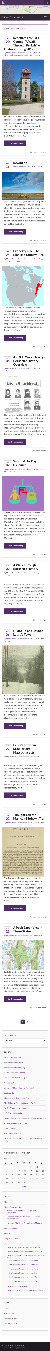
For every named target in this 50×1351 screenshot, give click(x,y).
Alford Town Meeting (13, 1207)
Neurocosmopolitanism (13, 1062)
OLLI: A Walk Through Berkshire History (23, 1247)
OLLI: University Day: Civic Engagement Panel (26, 1290)
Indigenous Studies (12, 1239)
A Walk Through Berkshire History (25, 566)
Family (26, 639)
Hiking (40, 53)
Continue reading (15, 143)
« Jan (24, 1186)
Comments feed (10, 1318)
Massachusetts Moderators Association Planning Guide (23, 1218)
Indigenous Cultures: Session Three (24, 1277)
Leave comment (39, 152)
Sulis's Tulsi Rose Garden (14, 1072)
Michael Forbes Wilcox (12, 17)
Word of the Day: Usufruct (25, 463)
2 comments (41, 450)
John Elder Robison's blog (14, 1067)
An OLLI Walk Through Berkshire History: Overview (29, 360)
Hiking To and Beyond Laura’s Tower (28, 632)
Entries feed (9, 1313)
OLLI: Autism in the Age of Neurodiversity (24, 1251)
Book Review (29, 469)
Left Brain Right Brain (13, 1113)
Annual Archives (11, 1228)
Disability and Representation (16, 1098)
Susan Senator (10, 1128)
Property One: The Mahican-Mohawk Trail (29, 252)
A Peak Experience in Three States (27, 929)
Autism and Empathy (12, 1057)
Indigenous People (16, 55)
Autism (7, 1233)
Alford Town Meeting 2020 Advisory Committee (22, 1211)
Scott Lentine (9, 1093)
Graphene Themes (20, 1348)
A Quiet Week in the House (15, 1123)
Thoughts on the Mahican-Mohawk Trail (29, 816)
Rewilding (20, 163)
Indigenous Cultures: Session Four (23, 1265)
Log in (6, 1308)
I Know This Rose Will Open (15, 1078)
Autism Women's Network (15, 1108)
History (6, 55)
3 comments (41, 734)
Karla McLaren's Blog (12, 1133)
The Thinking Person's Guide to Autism (20, 1103)
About (6, 1202)
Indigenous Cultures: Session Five (23, 1260)
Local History (28, 55)
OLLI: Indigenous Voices (17, 1286)
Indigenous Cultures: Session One (23, 1269)
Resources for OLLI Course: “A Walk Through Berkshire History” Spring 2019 (22, 43)
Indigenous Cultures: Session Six (23, 1273)
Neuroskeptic (9, 1083)
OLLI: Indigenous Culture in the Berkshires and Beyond (26, 1256)
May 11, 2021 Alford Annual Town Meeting (24, 1223)
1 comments (41, 346)
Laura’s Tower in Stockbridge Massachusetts (24, 748)
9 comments (41, 620)
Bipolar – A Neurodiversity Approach (19, 1088)
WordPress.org (10, 1323)
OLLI (41, 166)
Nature (36, 166)
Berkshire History (30, 53)
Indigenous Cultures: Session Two (23, 1281)
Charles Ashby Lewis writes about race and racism (25, 1118)
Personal (37, 55)
